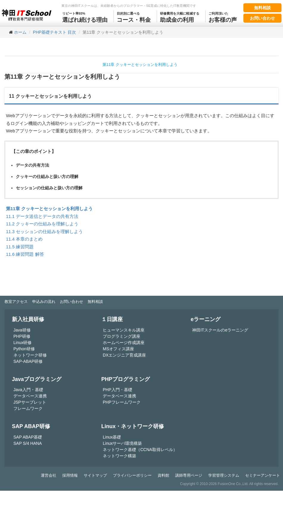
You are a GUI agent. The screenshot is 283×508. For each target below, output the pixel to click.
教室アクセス (16, 301)
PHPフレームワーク (122, 402)
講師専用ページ (188, 475)
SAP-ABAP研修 (28, 361)
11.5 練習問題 (20, 246)
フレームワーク (28, 408)
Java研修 (22, 330)
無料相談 (262, 7)
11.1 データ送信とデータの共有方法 (42, 216)
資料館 (163, 475)
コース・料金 (134, 16)
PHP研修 (21, 336)
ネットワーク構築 (119, 455)
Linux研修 (22, 342)
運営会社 (48, 475)
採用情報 (70, 475)
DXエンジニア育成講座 (124, 355)
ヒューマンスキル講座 (123, 330)
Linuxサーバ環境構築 (122, 443)
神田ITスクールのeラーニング (220, 330)
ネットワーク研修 (30, 355)
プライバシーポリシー (132, 475)
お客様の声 (223, 16)
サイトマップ (95, 475)
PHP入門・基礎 (117, 389)
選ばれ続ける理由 (85, 16)
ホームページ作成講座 (123, 342)
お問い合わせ (262, 18)
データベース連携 (30, 396)
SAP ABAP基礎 (27, 437)
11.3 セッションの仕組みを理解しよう (44, 231)
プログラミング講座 (121, 336)
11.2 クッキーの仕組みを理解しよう (42, 223)
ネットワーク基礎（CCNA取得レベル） (140, 449)
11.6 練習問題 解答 (25, 254)
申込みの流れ (43, 301)
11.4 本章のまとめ (24, 238)
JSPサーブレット (29, 402)
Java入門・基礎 (28, 389)
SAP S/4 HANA (27, 443)
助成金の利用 (179, 16)
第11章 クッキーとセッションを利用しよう (140, 64)
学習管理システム (223, 475)
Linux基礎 (112, 437)
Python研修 (24, 348)
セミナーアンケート (262, 475)
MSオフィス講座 (118, 348)
